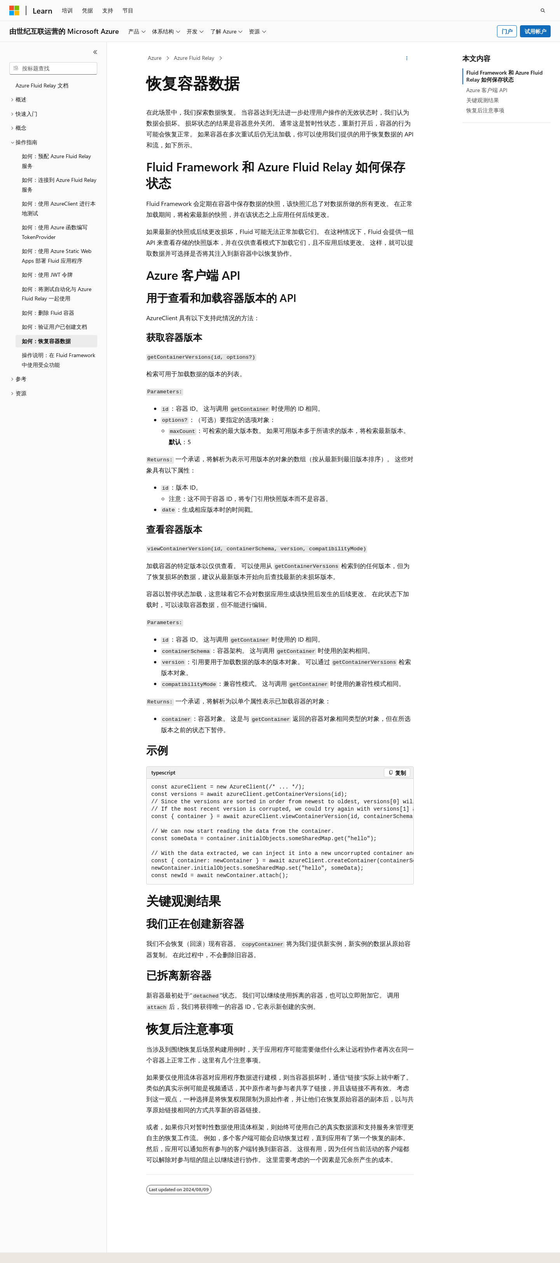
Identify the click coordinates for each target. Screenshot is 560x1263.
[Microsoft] (14, 10)
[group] (280, 831)
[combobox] (53, 68)
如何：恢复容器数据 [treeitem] (46, 341)
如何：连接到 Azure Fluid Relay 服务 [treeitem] (59, 184)
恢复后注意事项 (485, 110)
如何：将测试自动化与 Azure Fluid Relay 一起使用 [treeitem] (56, 293)
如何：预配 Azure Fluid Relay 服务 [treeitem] (56, 160)
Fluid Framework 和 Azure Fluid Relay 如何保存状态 (504, 76)
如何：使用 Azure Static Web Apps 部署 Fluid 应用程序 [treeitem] (56, 255)
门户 (507, 31)
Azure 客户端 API (487, 90)
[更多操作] (407, 58)
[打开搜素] (543, 10)
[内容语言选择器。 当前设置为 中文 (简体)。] (30, 1250)
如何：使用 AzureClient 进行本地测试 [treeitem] (59, 208)
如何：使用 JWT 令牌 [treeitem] (47, 274)
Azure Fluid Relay (194, 57)
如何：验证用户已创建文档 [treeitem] (54, 326)
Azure (154, 57)
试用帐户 (535, 31)
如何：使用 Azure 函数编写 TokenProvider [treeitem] (55, 232)
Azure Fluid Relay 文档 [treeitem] (42, 85)
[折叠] (95, 52)
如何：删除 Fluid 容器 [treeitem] (48, 312)
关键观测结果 (482, 100)
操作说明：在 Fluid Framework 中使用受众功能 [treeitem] (58, 359)
